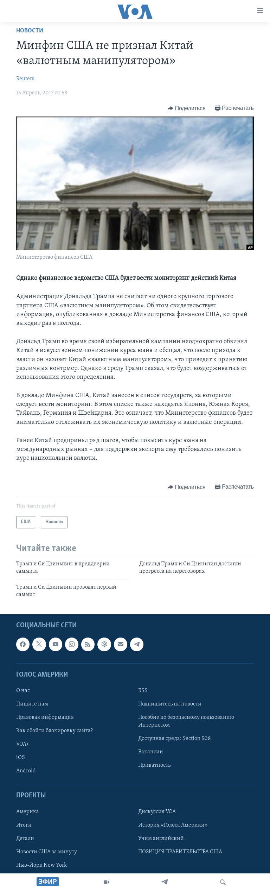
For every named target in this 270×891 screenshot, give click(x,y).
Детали (25, 838)
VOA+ (22, 744)
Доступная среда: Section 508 (174, 738)
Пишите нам (32, 704)
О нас (23, 691)
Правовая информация (45, 717)
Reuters (25, 79)
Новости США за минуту (46, 852)
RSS (143, 691)
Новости (29, 30)
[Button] (186, 108)
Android (26, 771)
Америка (27, 812)
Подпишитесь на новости (169, 704)
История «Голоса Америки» (173, 825)
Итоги (24, 825)
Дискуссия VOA (157, 812)
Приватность (154, 765)
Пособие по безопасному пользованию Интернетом (186, 721)
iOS (20, 757)
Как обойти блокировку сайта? (54, 731)
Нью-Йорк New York (41, 865)
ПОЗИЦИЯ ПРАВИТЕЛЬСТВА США (180, 852)
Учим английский (161, 838)
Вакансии (150, 752)
